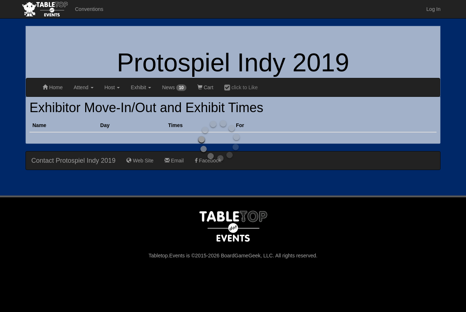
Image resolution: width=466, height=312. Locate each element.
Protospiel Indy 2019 (233, 62)
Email (174, 160)
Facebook (208, 160)
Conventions (89, 9)
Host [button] (112, 87)
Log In (433, 9)
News (174, 87)
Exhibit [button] (141, 87)
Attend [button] (83, 87)
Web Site (139, 160)
